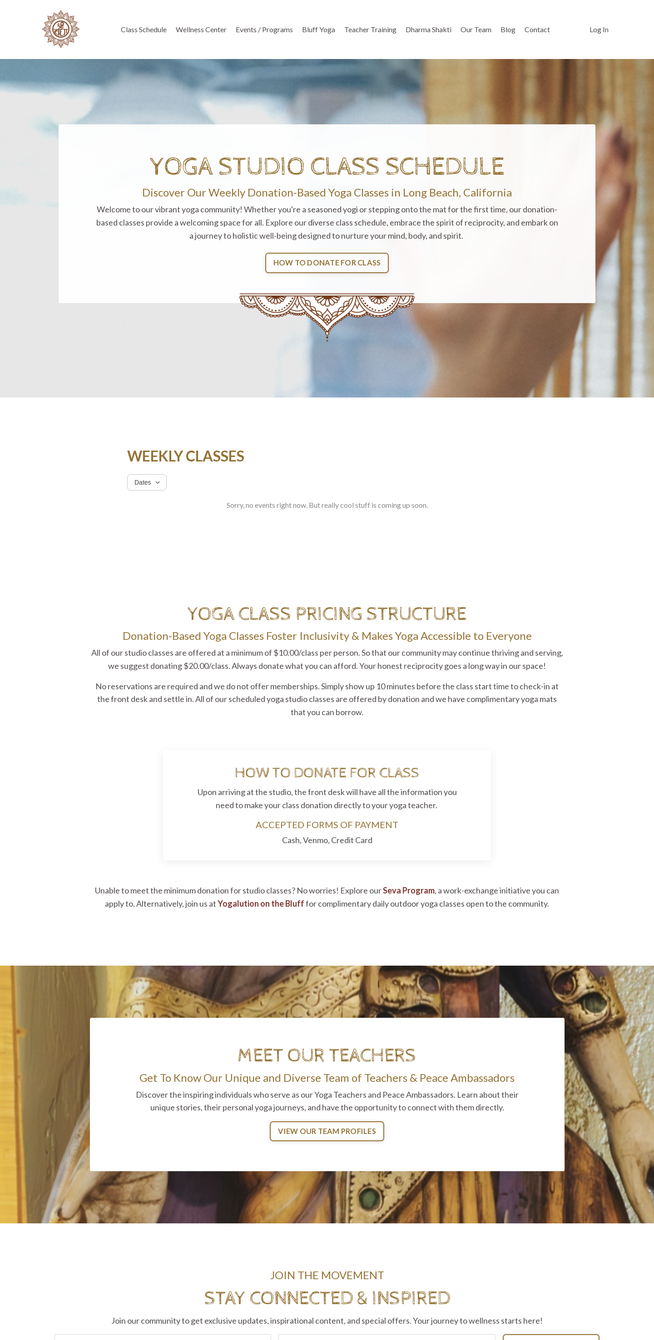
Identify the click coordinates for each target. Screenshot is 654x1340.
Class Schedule (144, 29)
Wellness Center (201, 29)
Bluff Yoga (318, 29)
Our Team (476, 29)
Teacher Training (370, 29)
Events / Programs (264, 29)
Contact (537, 29)
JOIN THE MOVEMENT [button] (551, 1231)
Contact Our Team (569, 1305)
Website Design (573, 1318)
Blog (507, 29)
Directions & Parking (565, 1291)
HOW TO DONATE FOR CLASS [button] (327, 262)
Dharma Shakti (428, 29)
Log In (599, 29)
